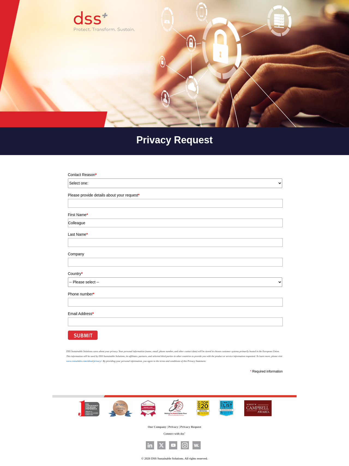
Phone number (81, 294)
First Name (78, 215)
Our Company (157, 426)
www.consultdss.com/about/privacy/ (83, 361)
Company (76, 254)
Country (75, 273)
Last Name (78, 234)
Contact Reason (82, 175)
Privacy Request (190, 426)
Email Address (81, 313)
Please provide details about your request (104, 195)
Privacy (173, 426)
